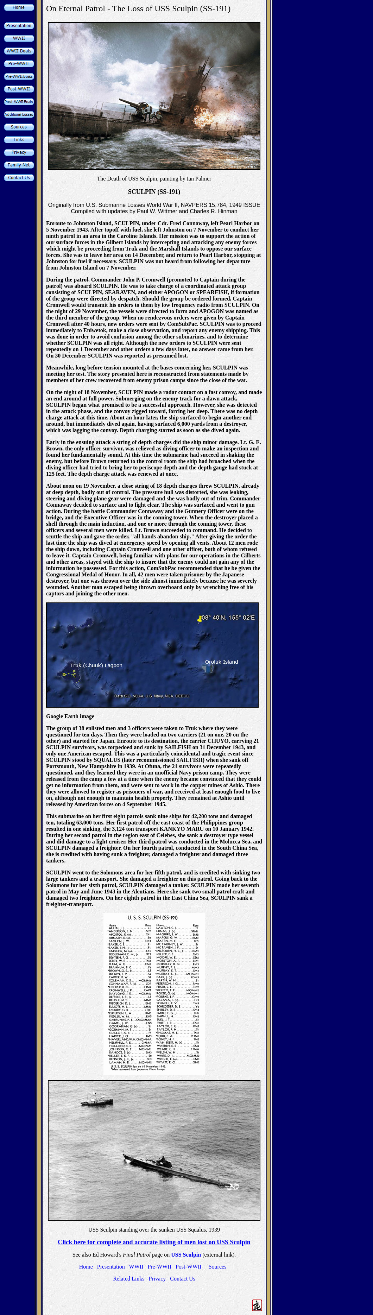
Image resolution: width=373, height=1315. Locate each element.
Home (86, 1267)
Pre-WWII (159, 1267)
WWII (136, 1267)
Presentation (111, 1267)
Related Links (128, 1279)
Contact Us (182, 1279)
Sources (218, 1267)
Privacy (157, 1279)
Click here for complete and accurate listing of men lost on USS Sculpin (154, 1242)
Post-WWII (189, 1267)
